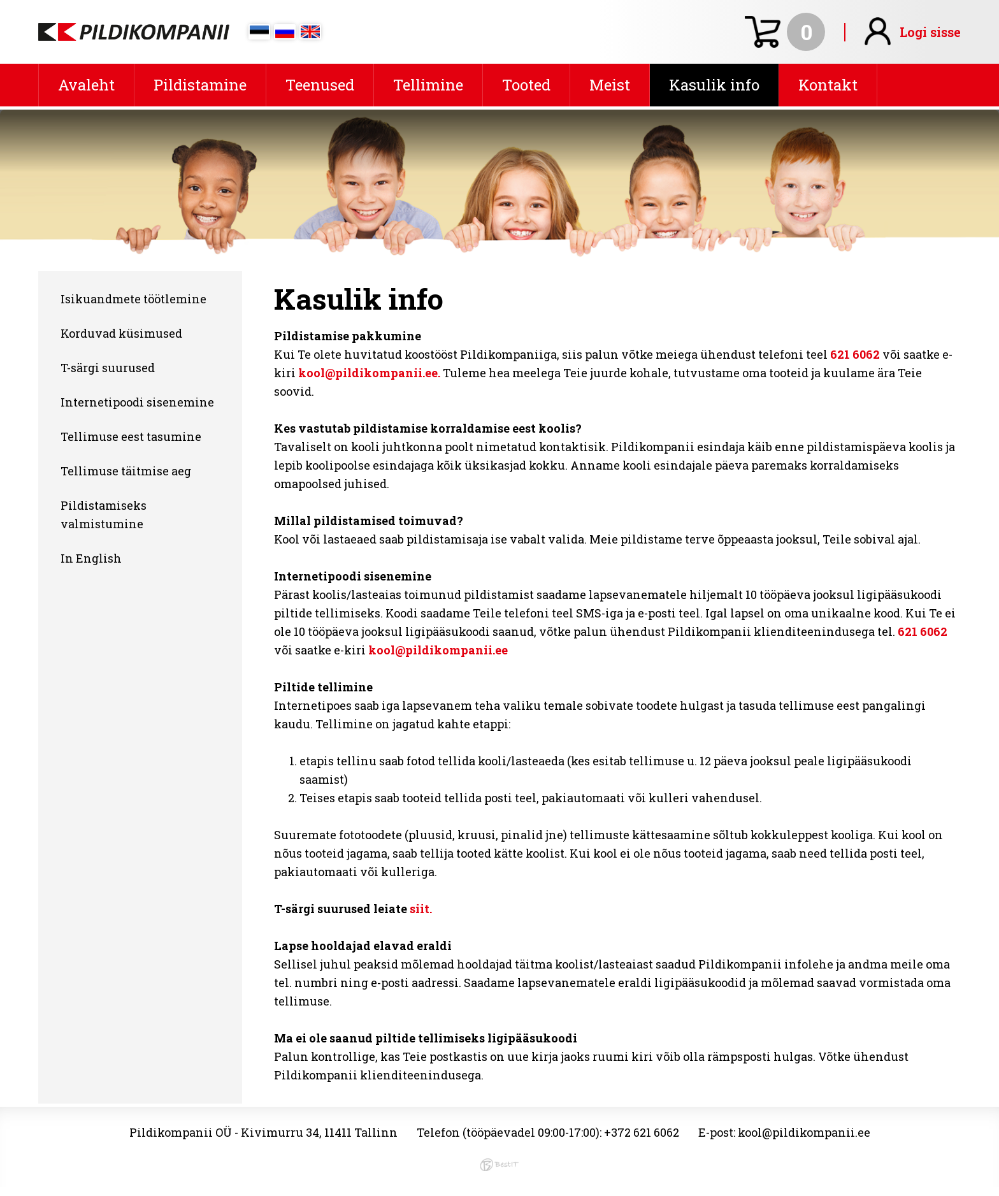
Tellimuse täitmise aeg (126, 471)
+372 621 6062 (641, 1132)
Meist (609, 85)
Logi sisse (930, 32)
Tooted (526, 85)
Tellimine (428, 85)
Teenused (319, 85)
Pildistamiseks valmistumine (104, 514)
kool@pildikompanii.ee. (369, 372)
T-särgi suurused (108, 367)
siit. (421, 908)
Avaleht (86, 85)
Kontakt (828, 85)
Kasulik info (714, 85)
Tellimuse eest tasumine (131, 436)
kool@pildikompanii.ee (438, 650)
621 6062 (855, 354)
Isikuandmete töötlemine (133, 298)
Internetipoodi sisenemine (137, 402)
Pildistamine (200, 85)
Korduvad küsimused (121, 333)
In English (91, 558)
